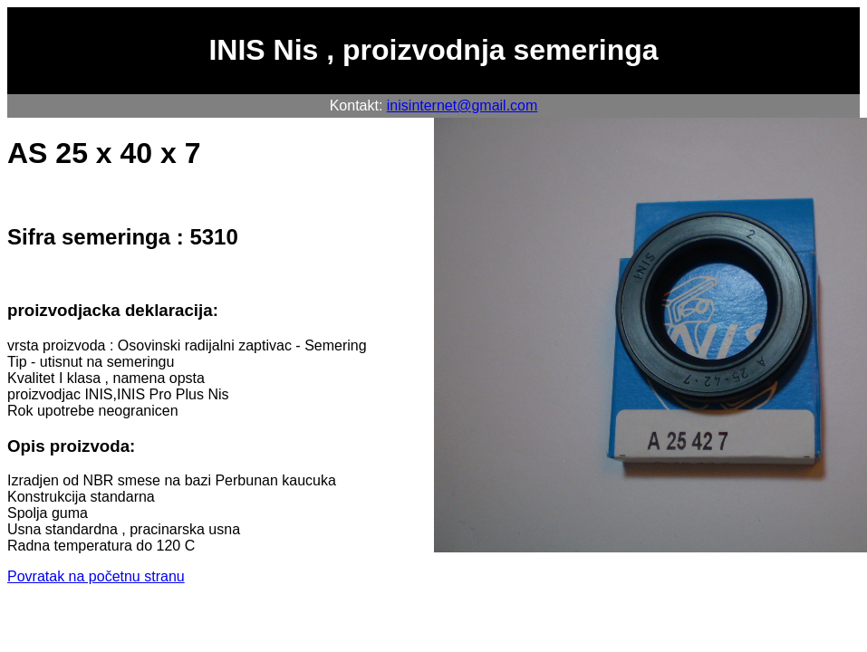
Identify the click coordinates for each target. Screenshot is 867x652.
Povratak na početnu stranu (96, 576)
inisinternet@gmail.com (462, 105)
